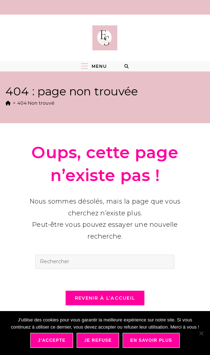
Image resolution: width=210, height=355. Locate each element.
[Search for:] (127, 66)
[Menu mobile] (94, 66)
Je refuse (98, 340)
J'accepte (52, 340)
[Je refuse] (201, 333)
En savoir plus (151, 340)
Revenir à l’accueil (105, 298)
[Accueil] (8, 103)
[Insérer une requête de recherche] (104, 262)
